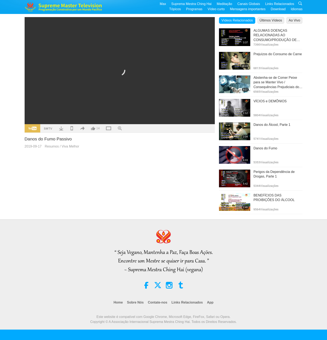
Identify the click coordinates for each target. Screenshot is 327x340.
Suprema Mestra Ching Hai (191, 4)
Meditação (224, 4)
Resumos (52, 146)
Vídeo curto (216, 9)
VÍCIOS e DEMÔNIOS (270, 101)
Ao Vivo (294, 20)
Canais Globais (248, 4)
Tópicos (175, 9)
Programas (194, 9)
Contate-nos (157, 302)
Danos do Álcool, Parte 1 (271, 124)
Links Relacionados (279, 4)
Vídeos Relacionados (237, 20)
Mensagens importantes (247, 9)
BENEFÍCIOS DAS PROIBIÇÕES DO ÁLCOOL (273, 198)
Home (118, 302)
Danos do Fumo (265, 148)
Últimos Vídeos (271, 20)
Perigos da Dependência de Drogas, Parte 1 (273, 174)
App (210, 302)
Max (163, 4)
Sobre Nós (135, 302)
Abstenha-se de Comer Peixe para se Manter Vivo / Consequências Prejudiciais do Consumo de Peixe (276, 82)
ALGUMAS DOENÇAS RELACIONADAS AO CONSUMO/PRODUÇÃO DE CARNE (275, 35)
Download (278, 9)
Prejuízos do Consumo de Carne (277, 54)
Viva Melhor (70, 146)
